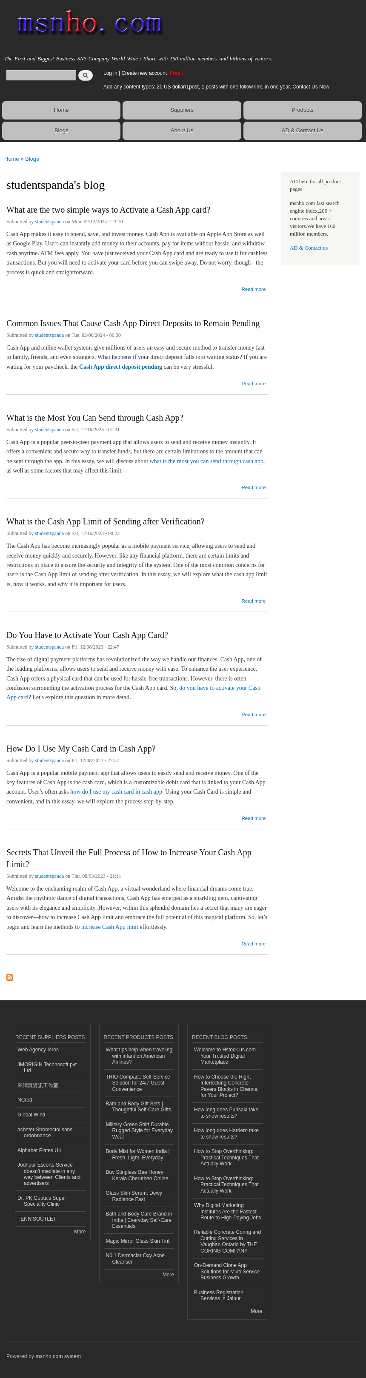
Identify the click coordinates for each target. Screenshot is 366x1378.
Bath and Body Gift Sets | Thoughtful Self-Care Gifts (139, 1107)
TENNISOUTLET (36, 1219)
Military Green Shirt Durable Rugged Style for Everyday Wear (139, 1131)
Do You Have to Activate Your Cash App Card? (87, 635)
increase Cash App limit (109, 927)
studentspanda (49, 222)
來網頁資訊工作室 (37, 1085)
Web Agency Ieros (38, 1050)
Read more (253, 288)
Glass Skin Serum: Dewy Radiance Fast (134, 1196)
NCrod (24, 1100)
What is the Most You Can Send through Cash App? (94, 417)
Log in (110, 73)
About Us (182, 130)
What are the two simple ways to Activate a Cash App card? (108, 209)
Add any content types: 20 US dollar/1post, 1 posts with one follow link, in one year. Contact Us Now (216, 87)
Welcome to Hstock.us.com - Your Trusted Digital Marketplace (226, 1056)
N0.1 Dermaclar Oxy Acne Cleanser (135, 1258)
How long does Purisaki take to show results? (226, 1113)
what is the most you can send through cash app (206, 461)
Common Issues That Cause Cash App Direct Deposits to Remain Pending (133, 323)
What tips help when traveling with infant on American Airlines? (139, 1056)
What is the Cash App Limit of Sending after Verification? (105, 521)
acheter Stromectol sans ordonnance (44, 1133)
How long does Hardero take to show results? (226, 1133)
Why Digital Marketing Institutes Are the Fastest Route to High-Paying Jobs (227, 1211)
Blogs (61, 130)
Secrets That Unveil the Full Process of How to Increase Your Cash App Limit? (129, 858)
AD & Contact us (309, 248)
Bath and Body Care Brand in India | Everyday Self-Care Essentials (139, 1220)
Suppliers (181, 110)
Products (302, 110)
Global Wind (31, 1115)
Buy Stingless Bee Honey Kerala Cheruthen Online (137, 1175)
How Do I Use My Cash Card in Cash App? (81, 748)
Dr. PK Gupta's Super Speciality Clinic (41, 1201)
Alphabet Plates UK (39, 1150)
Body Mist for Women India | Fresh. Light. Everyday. (138, 1154)
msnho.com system (58, 1356)
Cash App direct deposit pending (120, 367)
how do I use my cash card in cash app (116, 792)
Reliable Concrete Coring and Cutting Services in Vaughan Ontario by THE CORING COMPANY (227, 1241)
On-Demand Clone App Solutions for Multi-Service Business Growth (227, 1271)
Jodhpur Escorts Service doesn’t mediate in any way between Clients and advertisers (48, 1174)
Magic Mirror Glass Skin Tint (138, 1241)
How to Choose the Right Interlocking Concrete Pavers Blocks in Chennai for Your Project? (226, 1086)
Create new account (144, 73)
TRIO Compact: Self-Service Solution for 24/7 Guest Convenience (138, 1083)
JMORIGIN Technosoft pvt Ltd (47, 1067)
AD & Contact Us (302, 130)
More (80, 1232)
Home (61, 110)
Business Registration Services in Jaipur (218, 1295)
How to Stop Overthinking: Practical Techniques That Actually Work (226, 1157)
